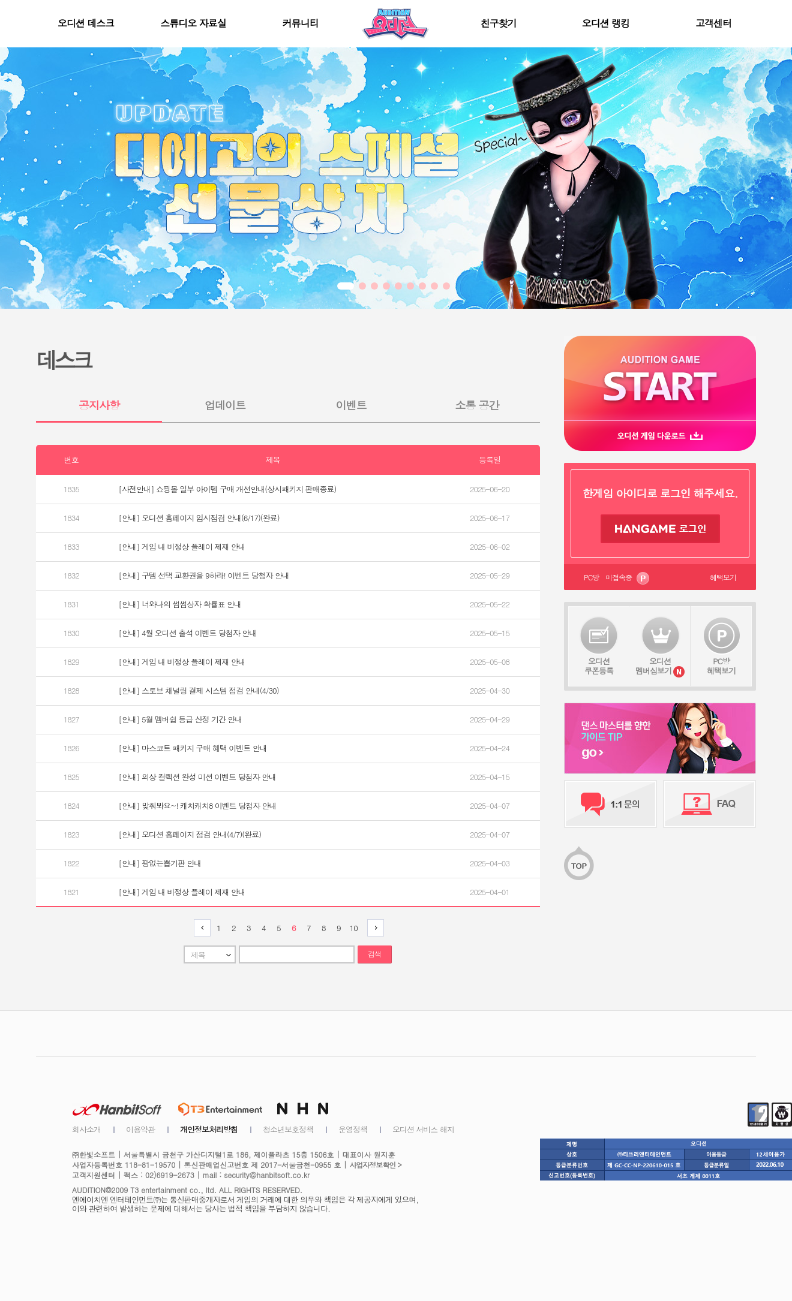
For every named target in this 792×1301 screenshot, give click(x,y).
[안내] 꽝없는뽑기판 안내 (160, 863)
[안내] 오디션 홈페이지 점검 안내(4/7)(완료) (190, 834)
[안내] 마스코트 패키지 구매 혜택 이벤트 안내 (193, 748)
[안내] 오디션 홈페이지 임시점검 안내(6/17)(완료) (199, 518)
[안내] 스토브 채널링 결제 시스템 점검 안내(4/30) (199, 690)
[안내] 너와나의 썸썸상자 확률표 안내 (180, 604)
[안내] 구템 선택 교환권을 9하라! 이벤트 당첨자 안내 (204, 575)
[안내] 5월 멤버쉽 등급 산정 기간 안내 (180, 719)
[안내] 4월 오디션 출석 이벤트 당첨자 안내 (188, 633)
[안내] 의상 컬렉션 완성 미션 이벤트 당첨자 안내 (197, 777)
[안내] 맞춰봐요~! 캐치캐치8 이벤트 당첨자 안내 (198, 806)
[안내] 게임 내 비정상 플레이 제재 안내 (182, 547)
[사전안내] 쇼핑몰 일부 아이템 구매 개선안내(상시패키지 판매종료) (228, 489)
